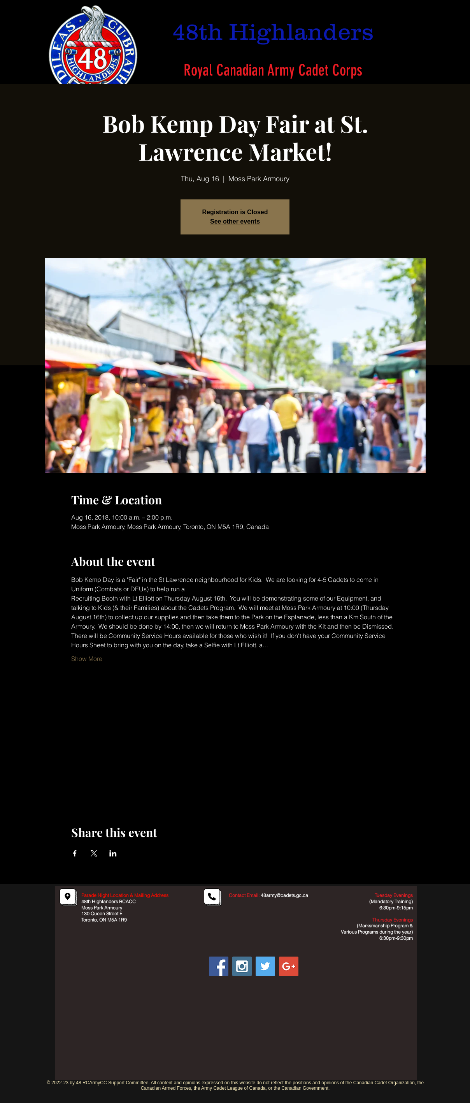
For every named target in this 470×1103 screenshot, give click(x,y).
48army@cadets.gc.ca (284, 895)
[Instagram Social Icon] (242, 966)
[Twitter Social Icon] (265, 966)
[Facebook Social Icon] (218, 966)
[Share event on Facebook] (75, 853)
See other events (235, 221)
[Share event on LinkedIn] (113, 853)
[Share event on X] (94, 853)
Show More (86, 659)
